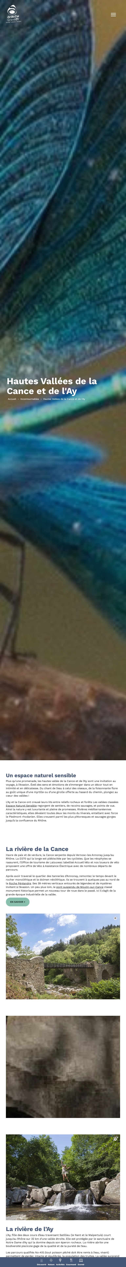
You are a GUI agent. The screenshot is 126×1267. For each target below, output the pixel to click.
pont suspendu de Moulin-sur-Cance (79, 887)
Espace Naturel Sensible (21, 805)
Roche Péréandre (20, 883)
